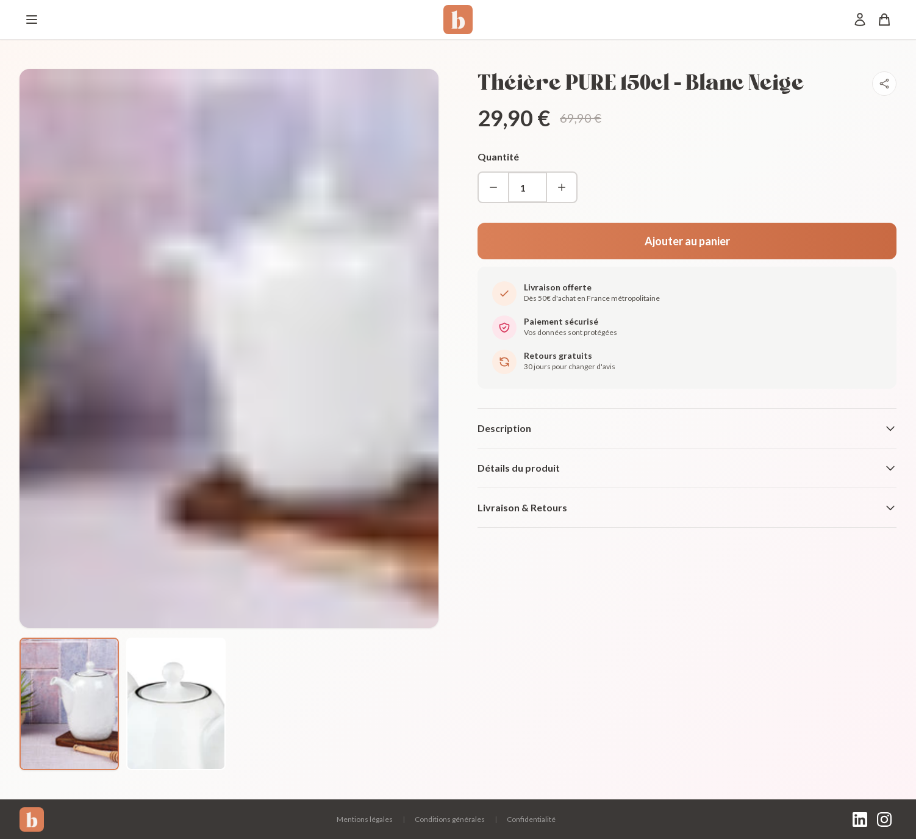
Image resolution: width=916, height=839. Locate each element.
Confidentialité (531, 819)
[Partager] (884, 83)
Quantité (498, 156)
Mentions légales (365, 819)
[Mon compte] (860, 19)
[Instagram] (884, 819)
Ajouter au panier (687, 241)
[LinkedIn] (860, 819)
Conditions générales (450, 819)
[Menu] (32, 19)
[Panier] (884, 19)
